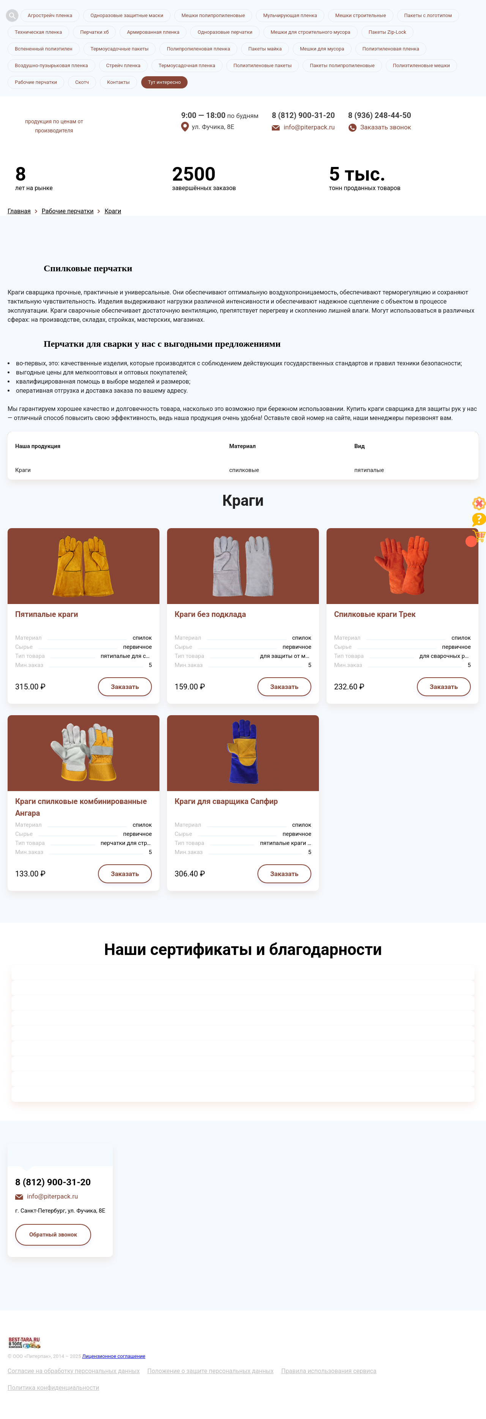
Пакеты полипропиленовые (342, 65)
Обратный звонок (53, 1234)
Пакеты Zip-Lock (387, 32)
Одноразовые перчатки (224, 32)
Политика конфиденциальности (53, 1387)
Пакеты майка (265, 49)
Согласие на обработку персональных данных (74, 1371)
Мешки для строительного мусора (310, 32)
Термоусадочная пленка (187, 65)
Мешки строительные (360, 15)
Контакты (118, 82)
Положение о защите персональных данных (210, 1371)
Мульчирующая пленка (290, 15)
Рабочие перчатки (36, 82)
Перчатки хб (94, 32)
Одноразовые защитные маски (126, 15)
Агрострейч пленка (50, 15)
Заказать (125, 687)
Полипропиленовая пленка (198, 49)
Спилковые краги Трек (375, 614)
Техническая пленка (38, 32)
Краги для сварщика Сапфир (226, 801)
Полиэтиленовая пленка (391, 49)
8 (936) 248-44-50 (379, 115)
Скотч (82, 82)
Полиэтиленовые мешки (421, 65)
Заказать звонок (385, 127)
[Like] (479, 508)
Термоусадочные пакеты (120, 49)
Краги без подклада (210, 614)
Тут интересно (164, 82)
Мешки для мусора (322, 49)
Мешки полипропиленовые (213, 15)
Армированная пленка (153, 32)
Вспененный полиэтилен (44, 49)
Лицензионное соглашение (113, 1356)
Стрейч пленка (123, 65)
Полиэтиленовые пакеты (263, 65)
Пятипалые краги (46, 614)
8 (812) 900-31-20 (303, 115)
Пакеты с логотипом (428, 15)
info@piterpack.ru (309, 127)
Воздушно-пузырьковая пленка (51, 65)
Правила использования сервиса (329, 1371)
